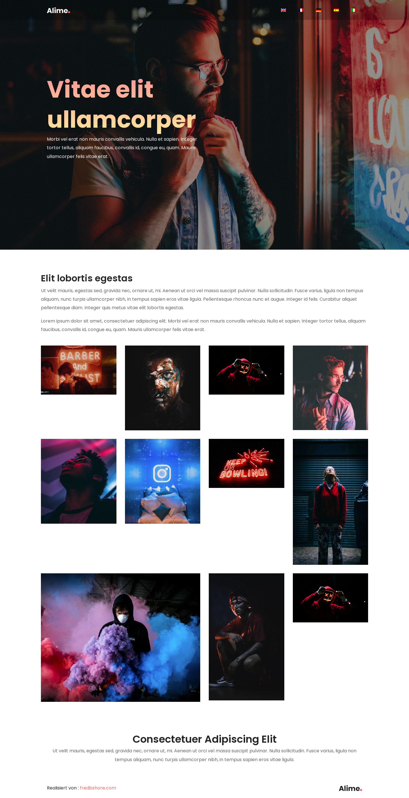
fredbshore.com (98, 788)
